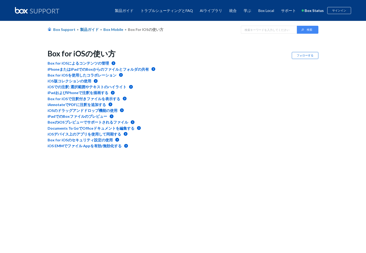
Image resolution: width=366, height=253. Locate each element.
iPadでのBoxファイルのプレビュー (77, 116)
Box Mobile (113, 29)
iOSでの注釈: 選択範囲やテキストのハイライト (87, 86)
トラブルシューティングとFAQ (167, 10)
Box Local (266, 10)
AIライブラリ (211, 10)
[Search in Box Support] (269, 30)
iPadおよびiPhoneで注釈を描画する (78, 92)
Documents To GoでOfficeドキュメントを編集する (91, 128)
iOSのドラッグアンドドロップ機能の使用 (82, 110)
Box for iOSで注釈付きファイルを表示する (84, 98)
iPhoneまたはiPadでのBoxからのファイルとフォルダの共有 (98, 69)
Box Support (64, 29)
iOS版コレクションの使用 (69, 81)
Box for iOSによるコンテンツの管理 (78, 63)
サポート (288, 10)
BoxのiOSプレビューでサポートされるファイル (88, 122)
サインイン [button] (339, 10)
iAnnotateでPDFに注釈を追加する (77, 104)
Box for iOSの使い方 (145, 29)
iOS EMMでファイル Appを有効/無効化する (85, 145)
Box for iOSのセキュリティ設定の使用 (80, 140)
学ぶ (247, 10)
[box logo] (37, 10)
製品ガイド (124, 10)
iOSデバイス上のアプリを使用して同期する (84, 134)
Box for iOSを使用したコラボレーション (82, 75)
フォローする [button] (305, 55)
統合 (233, 10)
